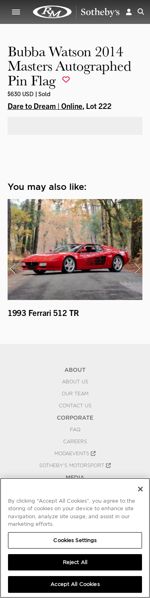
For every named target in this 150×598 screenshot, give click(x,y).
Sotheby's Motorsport (75, 465)
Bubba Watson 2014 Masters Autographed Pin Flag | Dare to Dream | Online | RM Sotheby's (76, 12)
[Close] (140, 489)
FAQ (75, 429)
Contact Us (75, 406)
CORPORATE (75, 417)
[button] (129, 11)
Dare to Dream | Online (45, 106)
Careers (75, 441)
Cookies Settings (74, 540)
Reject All (75, 562)
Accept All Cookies (74, 584)
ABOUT (75, 370)
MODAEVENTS (75, 453)
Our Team (75, 394)
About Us (75, 382)
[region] (75, 538)
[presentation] (13, 268)
